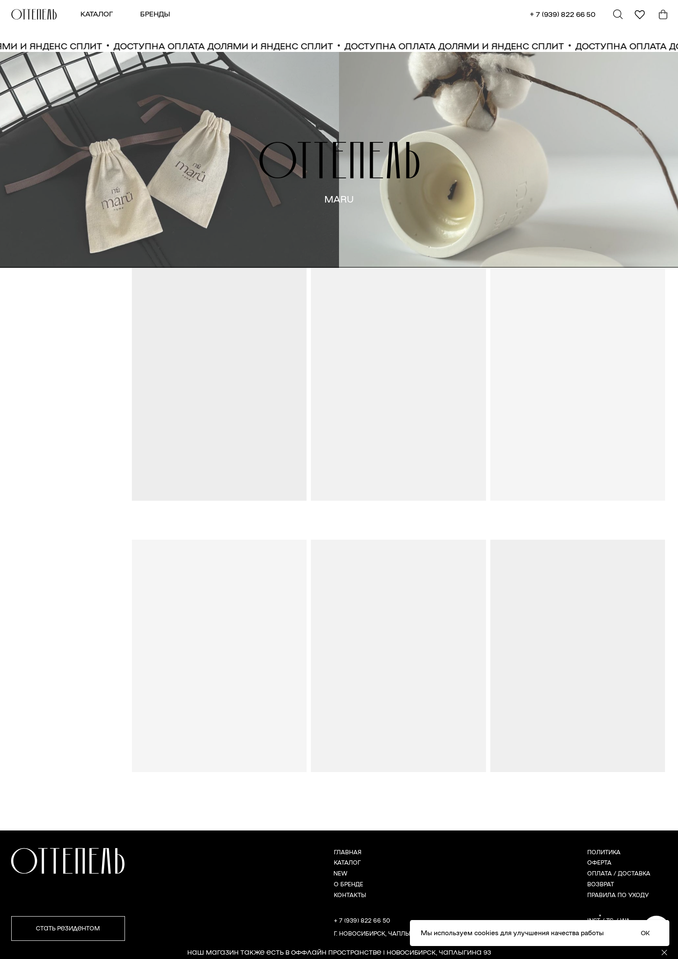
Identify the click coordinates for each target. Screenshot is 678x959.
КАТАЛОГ (96, 14)
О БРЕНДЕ (348, 884)
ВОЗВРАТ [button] (600, 884)
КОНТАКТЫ (350, 894)
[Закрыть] (664, 953)
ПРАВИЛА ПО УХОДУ (618, 894)
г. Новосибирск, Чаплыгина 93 (384, 933)
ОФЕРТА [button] (599, 862)
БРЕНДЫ (155, 14)
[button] (68, 928)
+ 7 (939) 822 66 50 (562, 14)
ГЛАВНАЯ (347, 852)
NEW (340, 873)
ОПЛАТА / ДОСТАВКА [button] (618, 873)
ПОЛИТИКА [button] (603, 852)
